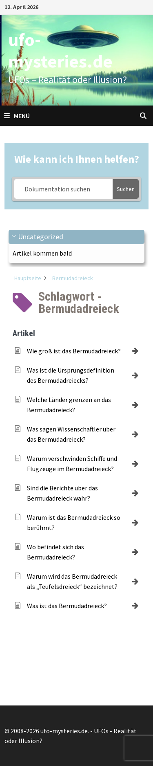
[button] (76, 237)
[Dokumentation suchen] (63, 189)
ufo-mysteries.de (60, 50)
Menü (17, 116)
